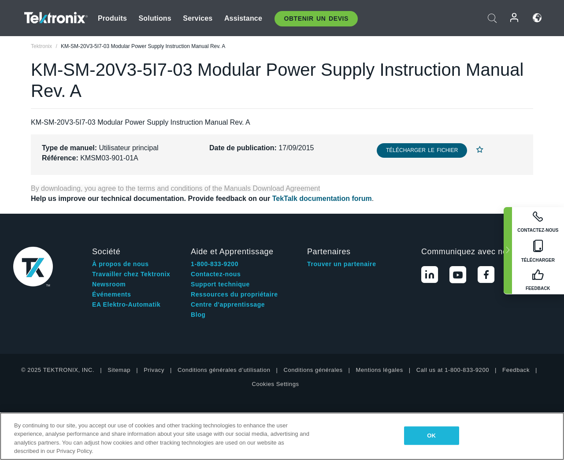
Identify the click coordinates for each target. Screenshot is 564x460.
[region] (282, 436)
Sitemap (119, 370)
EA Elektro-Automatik (126, 304)
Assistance (243, 18)
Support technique (220, 284)
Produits (112, 18)
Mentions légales (379, 370)
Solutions (155, 18)
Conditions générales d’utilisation (224, 370)
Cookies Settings (275, 384)
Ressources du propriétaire (234, 294)
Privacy (154, 370)
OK (431, 435)
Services (197, 18)
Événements (111, 294)
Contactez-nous (216, 274)
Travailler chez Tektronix (131, 274)
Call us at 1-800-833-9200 (452, 370)
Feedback (516, 370)
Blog (198, 314)
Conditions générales (312, 370)
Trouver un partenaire (341, 263)
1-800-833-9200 (214, 263)
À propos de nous (120, 263)
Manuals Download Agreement (272, 188)
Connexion (514, 17)
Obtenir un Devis (316, 18)
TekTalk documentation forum (322, 198)
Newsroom (109, 284)
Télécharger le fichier (422, 150)
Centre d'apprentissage (228, 304)
